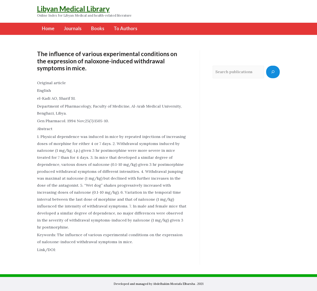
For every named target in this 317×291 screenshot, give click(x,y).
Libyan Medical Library (73, 8)
